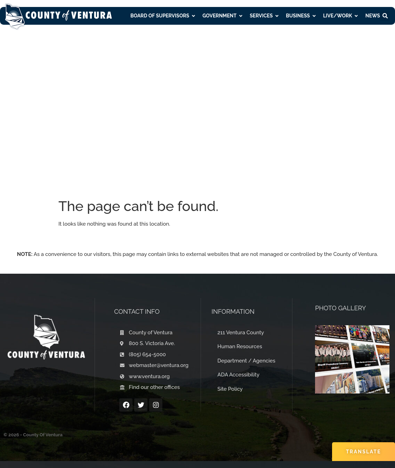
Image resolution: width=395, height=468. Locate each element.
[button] (385, 16)
